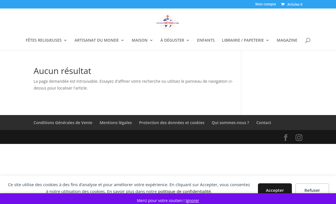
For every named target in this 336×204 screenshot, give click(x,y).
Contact (263, 122)
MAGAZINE (287, 40)
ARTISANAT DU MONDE (97, 40)
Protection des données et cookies (171, 122)
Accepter (275, 190)
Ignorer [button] (192, 200)
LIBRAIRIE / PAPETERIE (243, 40)
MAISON (140, 40)
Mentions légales (116, 122)
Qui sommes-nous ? (230, 122)
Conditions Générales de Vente (63, 122)
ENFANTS (206, 40)
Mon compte (265, 5)
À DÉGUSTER (172, 40)
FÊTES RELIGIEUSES (44, 40)
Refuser (312, 190)
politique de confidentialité (184, 191)
